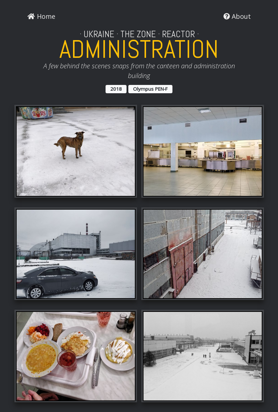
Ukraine (99, 34)
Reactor (178, 34)
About (237, 16)
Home (41, 16)
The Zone (138, 34)
